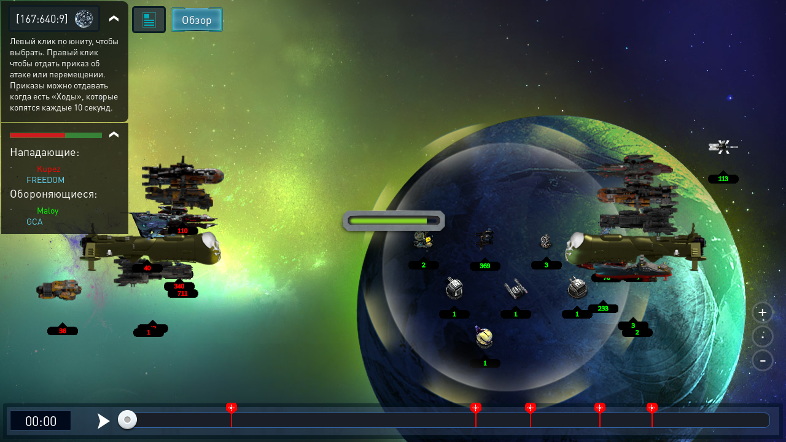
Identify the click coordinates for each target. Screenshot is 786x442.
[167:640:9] (42, 18)
